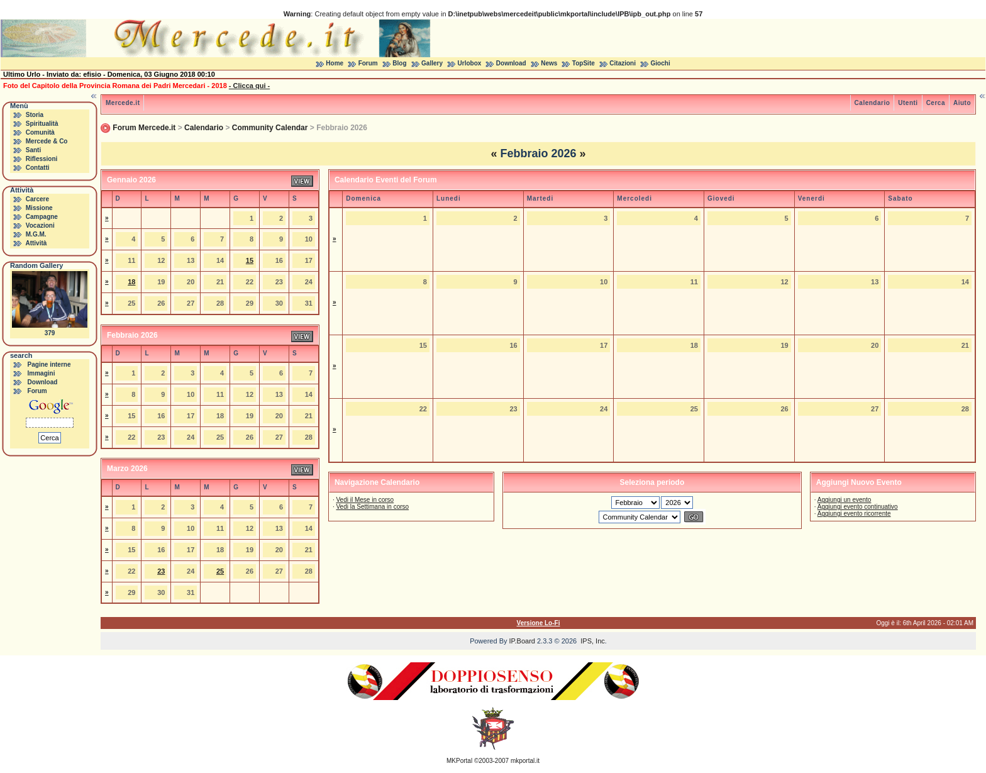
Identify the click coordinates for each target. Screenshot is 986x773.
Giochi (660, 63)
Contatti (38, 167)
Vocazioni (40, 225)
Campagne (42, 216)
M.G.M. (36, 234)
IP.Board (522, 641)
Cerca (935, 102)
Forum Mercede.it (144, 127)
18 (131, 282)
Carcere (37, 199)
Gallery (432, 63)
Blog (399, 63)
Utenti (907, 102)
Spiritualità (42, 123)
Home (334, 63)
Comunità (40, 132)
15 (249, 260)
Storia (34, 114)
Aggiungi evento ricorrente (854, 513)
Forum (368, 63)
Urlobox (470, 63)
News (549, 63)
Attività (36, 243)
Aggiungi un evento (844, 499)
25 (220, 571)
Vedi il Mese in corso (365, 499)
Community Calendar (270, 127)
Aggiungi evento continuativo (857, 506)
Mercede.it (123, 102)
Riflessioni (42, 158)
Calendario (872, 102)
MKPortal (459, 760)
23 (161, 571)
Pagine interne (49, 364)
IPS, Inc (592, 641)
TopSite (583, 63)
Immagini (41, 373)
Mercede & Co (47, 141)
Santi (33, 150)
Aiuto (962, 102)
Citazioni (622, 63)
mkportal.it (525, 760)
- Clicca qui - (249, 85)
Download (511, 63)
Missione (39, 207)
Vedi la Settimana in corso (372, 506)
